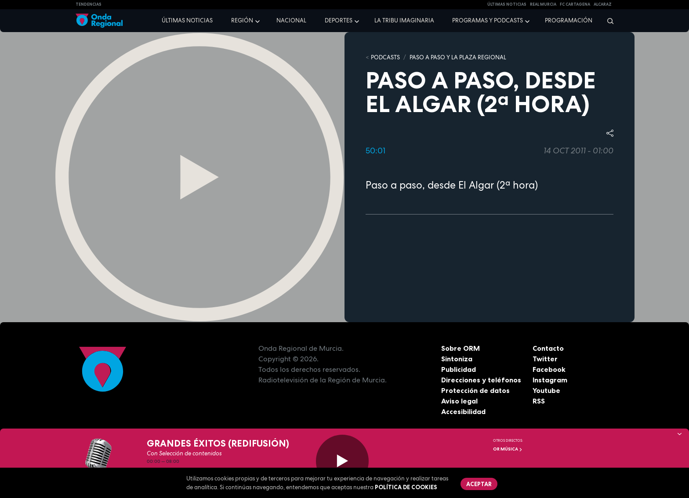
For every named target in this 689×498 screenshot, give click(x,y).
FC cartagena (575, 4)
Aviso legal (459, 400)
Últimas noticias (187, 20)
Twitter (545, 358)
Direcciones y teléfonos (481, 379)
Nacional (291, 20)
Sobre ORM (460, 348)
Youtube (546, 390)
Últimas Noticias (506, 4)
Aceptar (479, 483)
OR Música (507, 449)
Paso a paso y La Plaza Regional (458, 57)
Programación (568, 20)
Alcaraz (603, 4)
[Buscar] (607, 20)
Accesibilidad (463, 411)
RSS (539, 400)
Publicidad (458, 369)
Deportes (338, 20)
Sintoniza (456, 358)
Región (242, 20)
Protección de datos (475, 390)
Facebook (549, 369)
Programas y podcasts (487, 20)
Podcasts (385, 57)
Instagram (550, 379)
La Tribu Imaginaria (404, 20)
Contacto (548, 348)
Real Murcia (543, 4)
